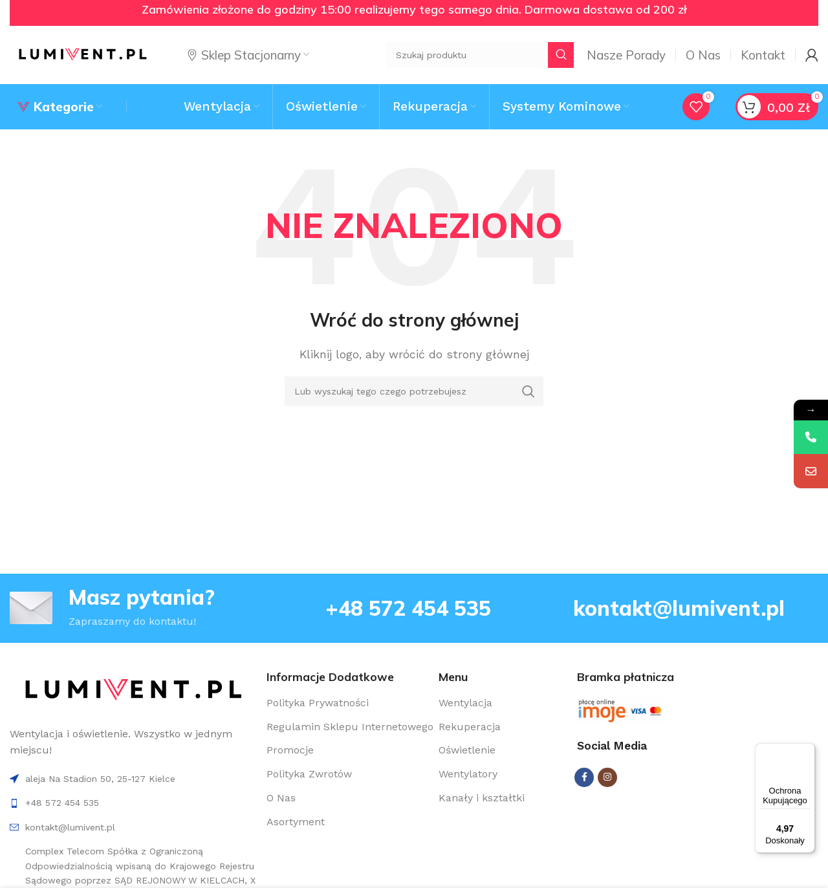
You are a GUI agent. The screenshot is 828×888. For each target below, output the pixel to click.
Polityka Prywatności (318, 703)
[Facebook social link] (584, 777)
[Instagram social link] (607, 777)
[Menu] (807, 751)
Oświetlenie (467, 750)
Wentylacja (465, 703)
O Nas (281, 798)
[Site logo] (82, 54)
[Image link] (133, 690)
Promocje (290, 750)
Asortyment (296, 822)
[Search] (414, 391)
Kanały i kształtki (482, 798)
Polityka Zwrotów (309, 774)
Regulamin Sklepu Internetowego (350, 726)
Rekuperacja (470, 726)
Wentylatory (468, 774)
